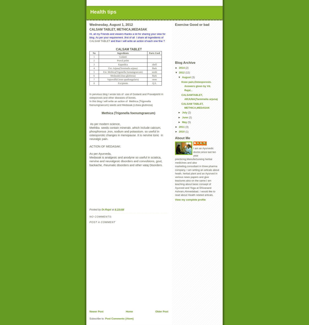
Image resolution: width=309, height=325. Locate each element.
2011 (182, 126)
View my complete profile (190, 199)
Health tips (103, 12)
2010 (182, 131)
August (187, 77)
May (185, 122)
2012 (182, 72)
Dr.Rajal (202, 143)
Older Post (161, 311)
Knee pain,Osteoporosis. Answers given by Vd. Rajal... (196, 86)
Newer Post (96, 311)
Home (129, 311)
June (185, 117)
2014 (182, 67)
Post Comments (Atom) (119, 318)
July (185, 112)
